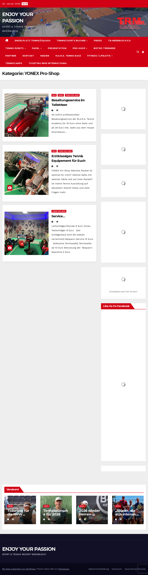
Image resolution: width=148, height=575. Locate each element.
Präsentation (57, 48)
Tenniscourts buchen (71, 40)
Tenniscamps (13, 63)
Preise (98, 40)
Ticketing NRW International (48, 63)
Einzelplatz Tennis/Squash (32, 40)
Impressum (117, 569)
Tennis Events (14, 48)
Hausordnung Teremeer (135, 569)
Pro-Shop (79, 48)
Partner (10, 55)
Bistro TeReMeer (104, 48)
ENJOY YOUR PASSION (28, 549)
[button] (138, 52)
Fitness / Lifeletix (99, 55)
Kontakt (28, 55)
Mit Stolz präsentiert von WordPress (19, 569)
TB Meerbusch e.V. (119, 40)
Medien (44, 55)
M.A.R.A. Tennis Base (68, 55)
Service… (58, 216)
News (61, 95)
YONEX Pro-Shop (72, 95)
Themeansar (63, 569)
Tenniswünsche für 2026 (55, 512)
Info (54, 95)
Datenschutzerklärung (99, 569)
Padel (36, 48)
